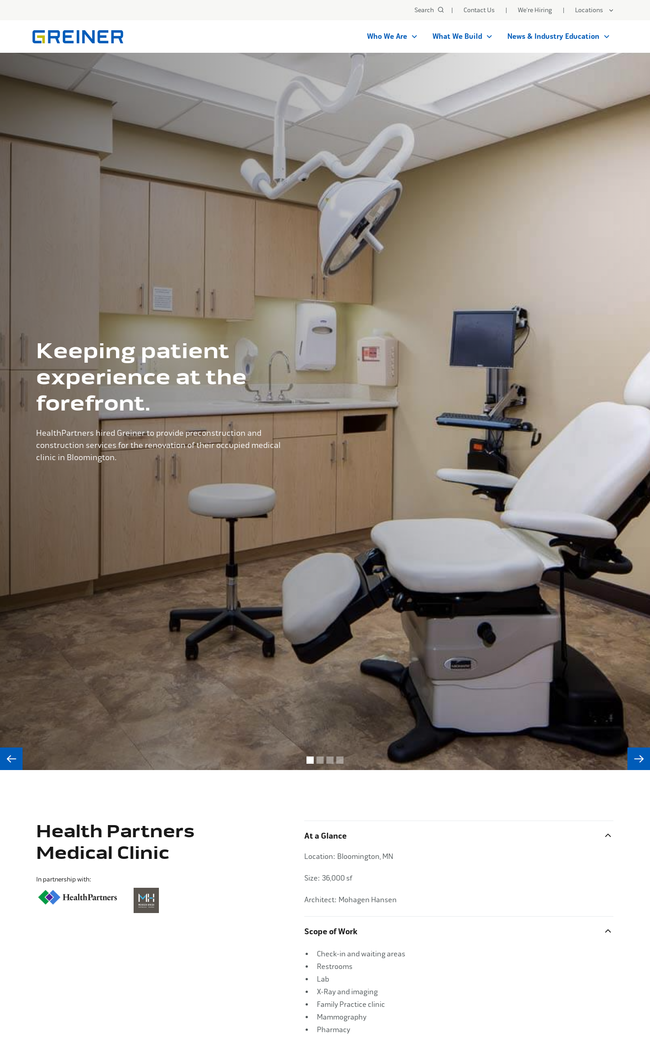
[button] (594, 10)
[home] (77, 36)
